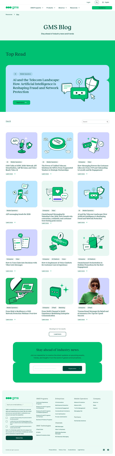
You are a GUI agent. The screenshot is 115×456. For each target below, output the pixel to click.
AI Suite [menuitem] (38, 432)
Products (51, 8)
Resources (75, 8)
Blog (17, 14)
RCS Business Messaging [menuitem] (62, 436)
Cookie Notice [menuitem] (72, 449)
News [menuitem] (94, 405)
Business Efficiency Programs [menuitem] (44, 419)
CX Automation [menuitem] (59, 402)
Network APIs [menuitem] (77, 405)
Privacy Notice (25, 421)
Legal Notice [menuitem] (81, 449)
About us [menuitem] (95, 402)
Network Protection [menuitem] (79, 402)
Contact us (102, 7)
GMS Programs (36, 8)
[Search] (97, 2)
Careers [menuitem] (95, 408)
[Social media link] (104, 450)
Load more (57, 334)
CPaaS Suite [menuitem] (39, 429)
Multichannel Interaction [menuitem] (61, 405)
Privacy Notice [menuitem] (53, 449)
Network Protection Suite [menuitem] (43, 435)
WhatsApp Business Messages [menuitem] (60, 433)
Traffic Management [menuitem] (79, 408)
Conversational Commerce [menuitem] (62, 411)
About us (62, 8)
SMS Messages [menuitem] (59, 426)
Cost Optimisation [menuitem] (60, 414)
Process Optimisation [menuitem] (61, 416)
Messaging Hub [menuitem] (78, 411)
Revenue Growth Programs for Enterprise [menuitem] (43, 407)
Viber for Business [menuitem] (60, 429)
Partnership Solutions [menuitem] (80, 420)
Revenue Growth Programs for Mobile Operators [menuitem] (43, 411)
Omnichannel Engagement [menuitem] (62, 408)
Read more (22, 102)
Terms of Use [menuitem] (62, 449)
